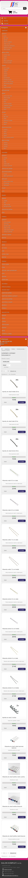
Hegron (5, 135)
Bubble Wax (5, 279)
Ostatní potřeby (7, 107)
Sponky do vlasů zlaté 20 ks (10, 421)
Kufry (3, 191)
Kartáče (5, 75)
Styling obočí (6, 185)
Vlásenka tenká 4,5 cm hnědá (10, 628)
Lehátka (5, 158)
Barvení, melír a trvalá (8, 81)
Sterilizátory (6, 224)
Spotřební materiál (6, 234)
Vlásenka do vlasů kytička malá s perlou (13, 777)
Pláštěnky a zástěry (8, 105)
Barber (3, 93)
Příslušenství (6, 183)
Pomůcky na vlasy (8, 79)
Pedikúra (4, 216)
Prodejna (2, 344)
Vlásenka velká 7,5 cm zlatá (10, 540)
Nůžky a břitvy (5, 52)
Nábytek (4, 198)
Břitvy (5, 101)
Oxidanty (6, 144)
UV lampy (4, 248)
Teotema (5, 129)
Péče (3, 273)
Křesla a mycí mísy (8, 95)
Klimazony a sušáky (8, 120)
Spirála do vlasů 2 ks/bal (9, 717)
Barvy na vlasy (5, 140)
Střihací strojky (7, 49)
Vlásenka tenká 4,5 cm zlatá (10, 599)
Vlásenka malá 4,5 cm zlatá (10, 480)
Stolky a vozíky (7, 43)
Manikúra (4, 241)
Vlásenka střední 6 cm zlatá (10, 658)
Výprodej (4, 24)
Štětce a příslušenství (8, 176)
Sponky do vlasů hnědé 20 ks (10, 391)
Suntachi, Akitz (7, 55)
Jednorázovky (5, 324)
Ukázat (4, 365)
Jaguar (5, 58)
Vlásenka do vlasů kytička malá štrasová (13, 836)
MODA (5, 124)
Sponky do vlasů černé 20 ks (10, 451)
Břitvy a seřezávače (8, 60)
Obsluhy (5, 122)
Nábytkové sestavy (8, 47)
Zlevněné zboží (6, 289)
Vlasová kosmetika (6, 127)
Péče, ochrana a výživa (9, 137)
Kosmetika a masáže (7, 302)
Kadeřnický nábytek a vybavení (10, 296)
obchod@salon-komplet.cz (11, 875)
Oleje (3, 212)
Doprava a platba (4, 342)
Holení (5, 109)
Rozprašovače (7, 77)
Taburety (5, 40)
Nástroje (4, 237)
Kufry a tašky (6, 68)
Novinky (4, 21)
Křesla (5, 36)
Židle (5, 160)
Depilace (4, 261)
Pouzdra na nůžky (7, 62)
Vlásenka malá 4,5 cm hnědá (10, 510)
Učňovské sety (5, 90)
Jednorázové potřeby (8, 83)
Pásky (3, 267)
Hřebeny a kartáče (8, 103)
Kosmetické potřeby (7, 171)
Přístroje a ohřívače (8, 165)
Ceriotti (4, 112)
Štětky (5, 85)
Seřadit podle (6, 361)
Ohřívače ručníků (7, 206)
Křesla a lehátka (7, 222)
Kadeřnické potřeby (7, 293)
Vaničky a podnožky (8, 231)
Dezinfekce (4, 283)
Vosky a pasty (5, 264)
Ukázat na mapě (8, 869)
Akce (3, 18)
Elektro (4, 318)
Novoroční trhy (5, 312)
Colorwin (6, 146)
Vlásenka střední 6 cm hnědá (10, 688)
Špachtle (4, 276)
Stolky (5, 118)
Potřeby (4, 65)
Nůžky (3, 330)
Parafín (4, 188)
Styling (5, 133)
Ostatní (5, 57)
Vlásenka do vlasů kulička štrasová (12, 806)
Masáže (4, 195)
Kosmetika (4, 152)
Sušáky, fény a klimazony (9, 45)
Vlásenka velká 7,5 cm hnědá (10, 569)
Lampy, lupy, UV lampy (9, 229)
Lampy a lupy (6, 163)
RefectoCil (4, 179)
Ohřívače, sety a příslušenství (9, 270)
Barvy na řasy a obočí (8, 181)
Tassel (5, 131)
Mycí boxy (6, 38)
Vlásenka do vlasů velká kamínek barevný (14, 747)
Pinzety (5, 174)
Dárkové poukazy (6, 286)
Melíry (5, 148)
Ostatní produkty (7, 87)
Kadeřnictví (5, 30)
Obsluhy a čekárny (8, 42)
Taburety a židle (7, 226)
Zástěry (5, 72)
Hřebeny (5, 73)
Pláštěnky (6, 70)
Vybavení (4, 33)
